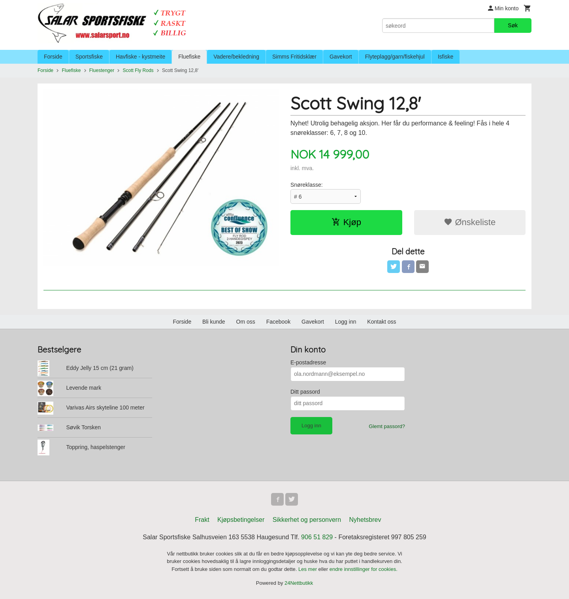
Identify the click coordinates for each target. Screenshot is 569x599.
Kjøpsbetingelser (240, 519)
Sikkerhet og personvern (307, 519)
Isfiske (446, 56)
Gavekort (341, 56)
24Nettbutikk (298, 583)
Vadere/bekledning (236, 56)
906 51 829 (317, 537)
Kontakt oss (381, 321)
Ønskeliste (470, 222)
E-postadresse (308, 362)
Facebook (278, 321)
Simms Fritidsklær (294, 56)
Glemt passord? (387, 426)
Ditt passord (305, 392)
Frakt (202, 519)
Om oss (245, 321)
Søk (513, 25)
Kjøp (346, 222)
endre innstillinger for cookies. (364, 569)
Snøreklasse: (306, 185)
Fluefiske (189, 56)
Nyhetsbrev (365, 519)
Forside (53, 56)
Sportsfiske (89, 56)
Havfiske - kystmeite (140, 56)
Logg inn (345, 321)
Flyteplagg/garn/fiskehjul (395, 56)
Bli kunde (213, 321)
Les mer (308, 569)
